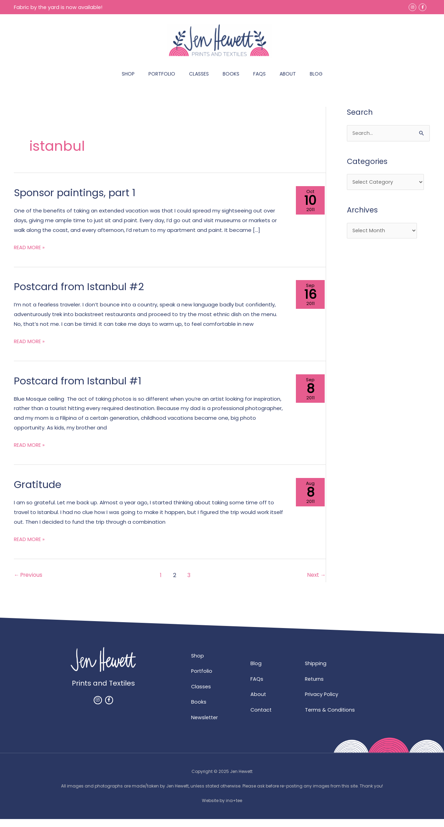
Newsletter (205, 725)
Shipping (316, 670)
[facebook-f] (423, 7)
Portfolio (202, 678)
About (258, 702)
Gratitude (38, 491)
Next (316, 582)
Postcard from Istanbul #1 (80, 388)
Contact (261, 717)
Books (198, 710)
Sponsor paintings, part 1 (77, 199)
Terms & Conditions (330, 717)
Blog (256, 670)
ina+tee (234, 809)
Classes (201, 694)
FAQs (256, 686)
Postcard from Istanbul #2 (81, 294)
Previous (29, 582)
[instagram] (413, 7)
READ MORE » (29, 254)
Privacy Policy (322, 702)
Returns (315, 686)
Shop (197, 663)
